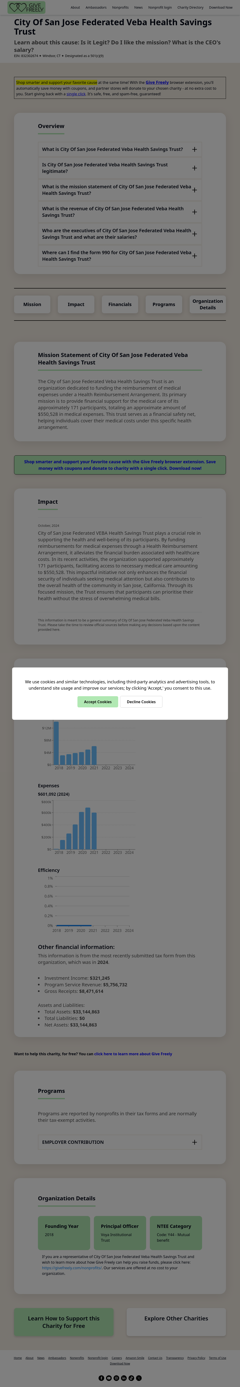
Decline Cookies (141, 701)
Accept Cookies (98, 701)
